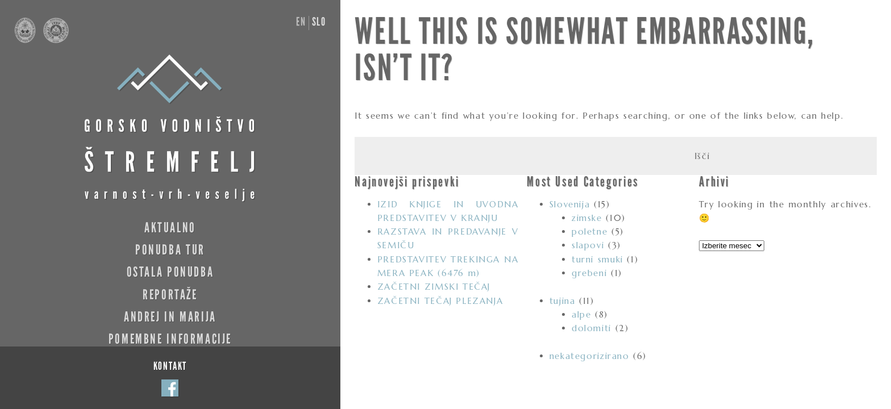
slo (319, 21)
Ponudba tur (170, 249)
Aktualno (170, 227)
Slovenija (569, 204)
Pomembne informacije (170, 339)
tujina (562, 300)
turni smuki (597, 259)
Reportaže (170, 294)
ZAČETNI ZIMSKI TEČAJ (433, 286)
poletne (589, 231)
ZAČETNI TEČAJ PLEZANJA (440, 300)
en (301, 21)
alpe (581, 314)
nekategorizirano (589, 355)
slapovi (588, 245)
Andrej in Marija (170, 316)
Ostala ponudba (170, 272)
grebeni (589, 273)
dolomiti (591, 328)
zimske (587, 217)
